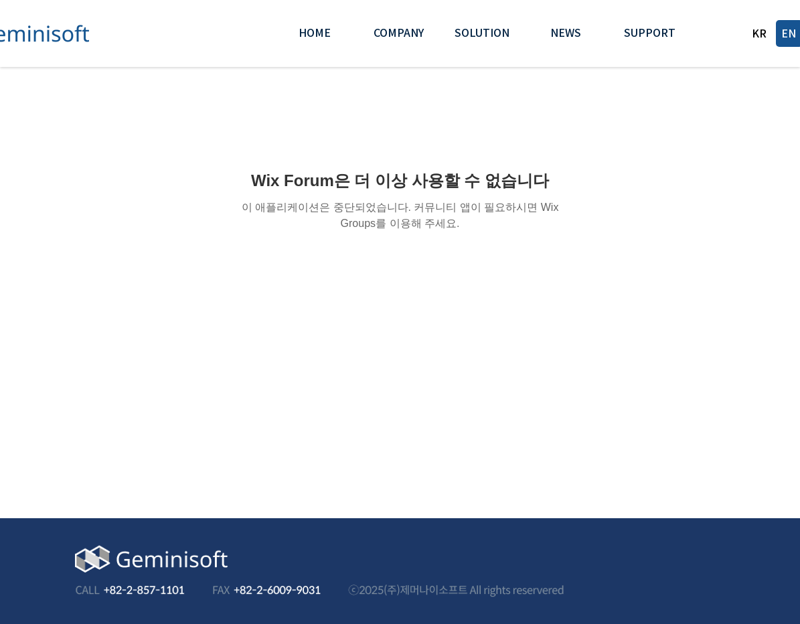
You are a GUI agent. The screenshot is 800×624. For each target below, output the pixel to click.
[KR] (759, 33)
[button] (399, 33)
